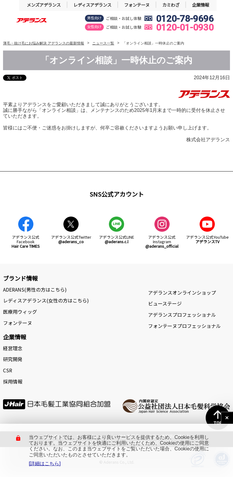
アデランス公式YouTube (207, 239)
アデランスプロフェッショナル (182, 314)
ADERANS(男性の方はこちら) (35, 289)
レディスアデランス (92, 5)
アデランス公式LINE (116, 239)
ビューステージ (165, 303)
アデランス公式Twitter (71, 239)
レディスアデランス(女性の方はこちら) (46, 300)
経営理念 (12, 348)
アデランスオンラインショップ (182, 292)
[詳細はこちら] (45, 463)
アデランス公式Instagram (161, 241)
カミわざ (170, 5)
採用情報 (12, 381)
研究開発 (12, 359)
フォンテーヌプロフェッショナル (184, 325)
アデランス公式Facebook (26, 241)
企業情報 (200, 5)
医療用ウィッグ (20, 311)
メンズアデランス (44, 5)
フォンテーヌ (137, 5)
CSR (7, 370)
